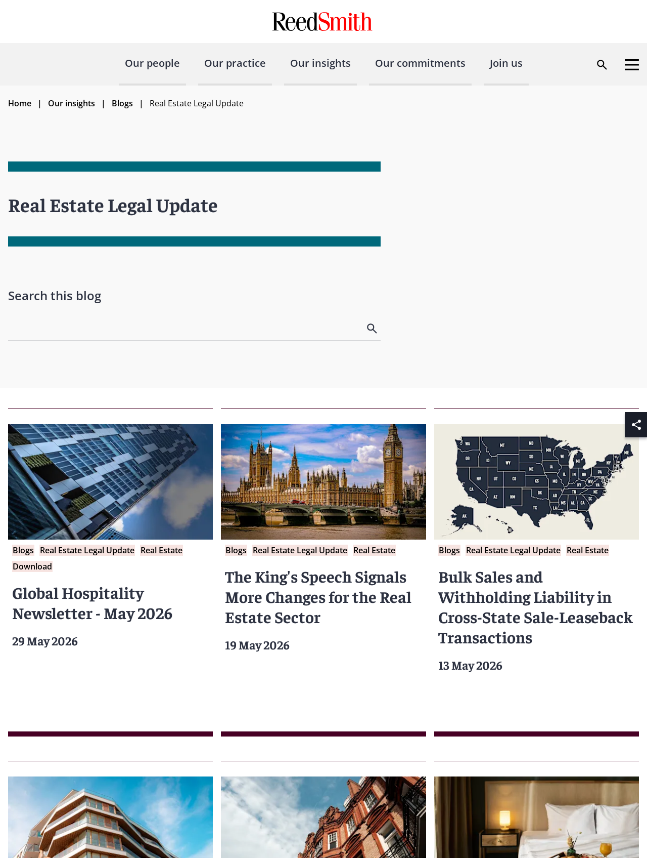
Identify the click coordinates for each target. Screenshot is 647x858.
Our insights (320, 63)
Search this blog (54, 295)
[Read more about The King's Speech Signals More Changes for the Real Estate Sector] (323, 572)
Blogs (122, 103)
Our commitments (420, 63)
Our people (152, 63)
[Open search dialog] (602, 64)
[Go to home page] (323, 21)
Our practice (235, 63)
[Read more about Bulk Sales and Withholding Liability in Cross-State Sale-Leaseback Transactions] (536, 572)
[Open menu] (632, 64)
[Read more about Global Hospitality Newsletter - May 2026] (110, 572)
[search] (373, 328)
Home (19, 103)
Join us (506, 63)
